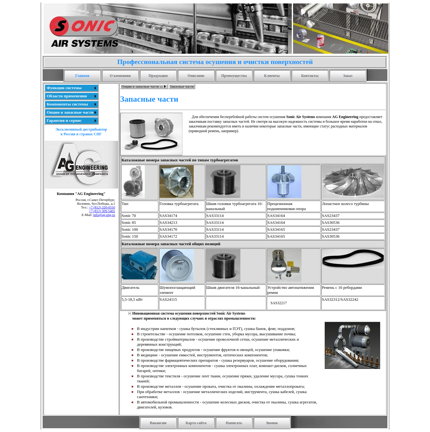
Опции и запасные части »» (142, 86)
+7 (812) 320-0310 (102, 207)
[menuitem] (71, 88)
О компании (120, 75)
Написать (234, 423)
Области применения (67, 96)
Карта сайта (196, 423)
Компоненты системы (67, 104)
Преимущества (234, 75)
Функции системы (64, 87)
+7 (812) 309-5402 (102, 211)
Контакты (309, 75)
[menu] (71, 104)
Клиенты (272, 75)
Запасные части (182, 86)
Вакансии (158, 423)
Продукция (158, 75)
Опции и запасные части (70, 112)
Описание (196, 75)
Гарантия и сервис (64, 120)
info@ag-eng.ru (104, 215)
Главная (82, 75)
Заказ (348, 75)
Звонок (272, 423)
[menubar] (157, 86)
